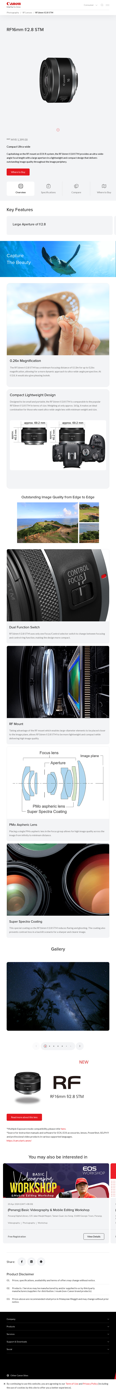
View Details (93, 1236)
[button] (58, 129)
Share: (11, 1261)
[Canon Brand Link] (14, 5)
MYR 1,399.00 (19, 139)
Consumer (89, 5)
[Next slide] (80, 1046)
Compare (76, 192)
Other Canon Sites (19, 1375)
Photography (29, 1223)
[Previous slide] (36, 1046)
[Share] (22, 1261)
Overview (21, 192)
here (63, 1128)
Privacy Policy (90, 1383)
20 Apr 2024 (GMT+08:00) (20, 1204)
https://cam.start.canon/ (19, 1140)
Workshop (43, 1223)
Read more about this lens (24, 1117)
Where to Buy (18, 171)
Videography (14, 1223)
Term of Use (72, 1383)
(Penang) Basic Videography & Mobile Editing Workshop (49, 1209)
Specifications (48, 192)
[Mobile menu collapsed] (107, 5)
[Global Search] (102, 5)
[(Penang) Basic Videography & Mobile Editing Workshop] (56, 1180)
